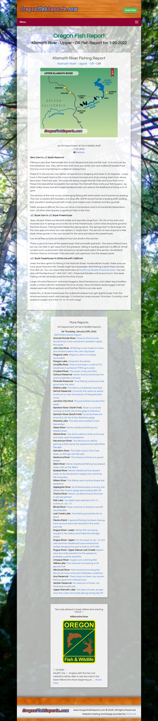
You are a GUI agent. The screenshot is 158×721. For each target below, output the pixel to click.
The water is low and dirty (83, 371)
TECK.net (131, 714)
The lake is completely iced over (85, 388)
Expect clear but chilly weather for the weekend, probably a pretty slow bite (78, 553)
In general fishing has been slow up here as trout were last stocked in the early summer (79, 523)
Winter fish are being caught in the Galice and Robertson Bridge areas (76, 533)
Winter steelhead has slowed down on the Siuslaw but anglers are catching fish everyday (77, 473)
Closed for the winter (79, 361)
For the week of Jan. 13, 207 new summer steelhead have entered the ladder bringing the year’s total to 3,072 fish (79, 543)
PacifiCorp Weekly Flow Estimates (97, 270)
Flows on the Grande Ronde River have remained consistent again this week (77, 341)
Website (80, 152)
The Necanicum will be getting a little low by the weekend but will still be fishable (79, 444)
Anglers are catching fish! (83, 560)
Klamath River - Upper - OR (75, 63)
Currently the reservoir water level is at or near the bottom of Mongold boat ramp (78, 394)
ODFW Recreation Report (67, 335)
